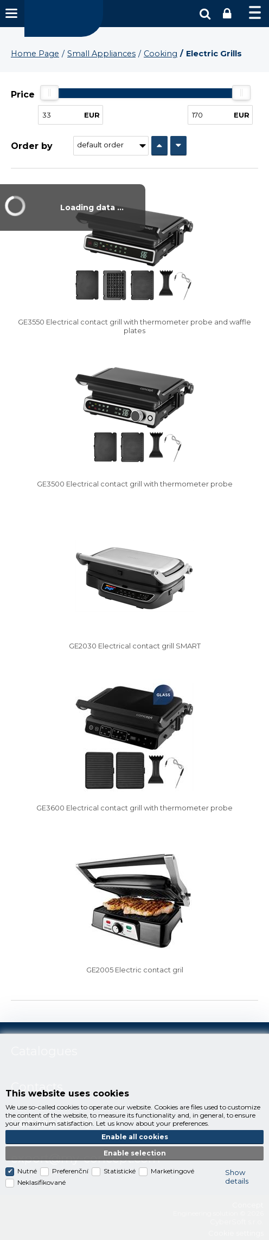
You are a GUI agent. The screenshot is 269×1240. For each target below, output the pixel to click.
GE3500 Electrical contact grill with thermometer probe (135, 483)
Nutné (27, 1171)
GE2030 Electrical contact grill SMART (135, 645)
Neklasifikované (41, 1182)
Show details (236, 1176)
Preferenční (70, 1171)
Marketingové (172, 1171)
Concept (63, 18)
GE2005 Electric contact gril (134, 969)
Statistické (120, 1171)
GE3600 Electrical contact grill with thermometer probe (134, 807)
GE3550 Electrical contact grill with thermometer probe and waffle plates (134, 326)
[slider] (49, 92)
